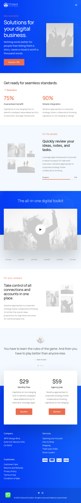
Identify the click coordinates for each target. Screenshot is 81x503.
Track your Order (50, 448)
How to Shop (48, 442)
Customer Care (11, 464)
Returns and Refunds (13, 467)
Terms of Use (10, 475)
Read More (10, 90)
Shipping (46, 445)
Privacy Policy (10, 471)
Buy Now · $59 (14, 62)
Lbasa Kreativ (62, 498)
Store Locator (48, 452)
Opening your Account (52, 438)
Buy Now (24, 411)
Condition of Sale (12, 478)
